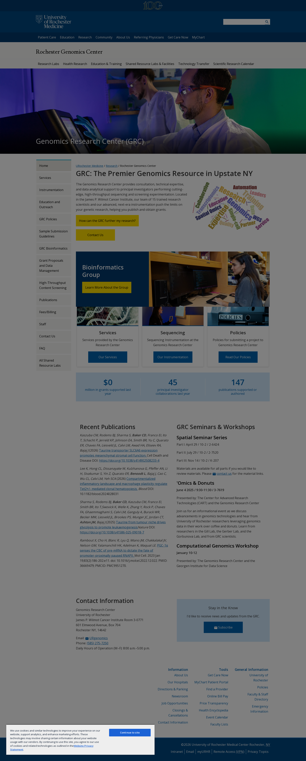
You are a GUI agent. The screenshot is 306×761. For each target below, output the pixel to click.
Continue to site (130, 732)
